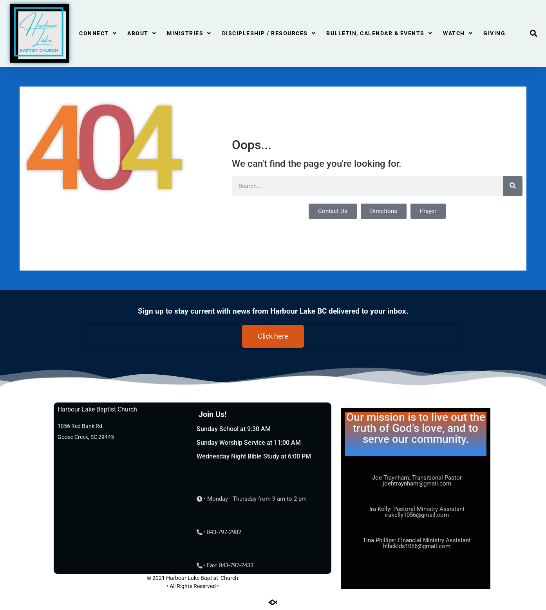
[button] (533, 33)
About (141, 33)
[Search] (512, 186)
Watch (458, 33)
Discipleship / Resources (269, 33)
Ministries (189, 33)
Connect (98, 33)
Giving (494, 33)
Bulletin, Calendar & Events (379, 33)
